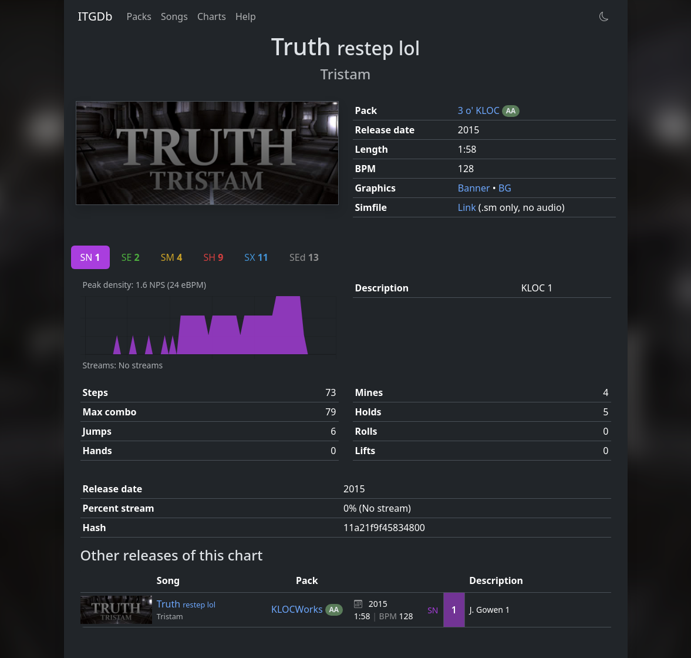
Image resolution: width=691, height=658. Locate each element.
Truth (186, 603)
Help (245, 16)
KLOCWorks (298, 609)
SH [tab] (213, 257)
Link (468, 207)
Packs (138, 16)
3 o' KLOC (480, 110)
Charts (211, 16)
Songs (174, 16)
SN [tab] (90, 257)
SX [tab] (256, 257)
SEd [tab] (304, 257)
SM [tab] (172, 257)
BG (504, 188)
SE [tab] (131, 257)
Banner (475, 188)
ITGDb (95, 16)
